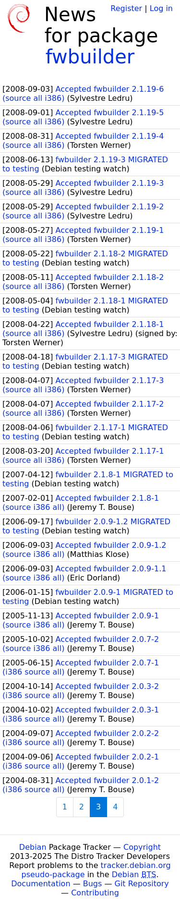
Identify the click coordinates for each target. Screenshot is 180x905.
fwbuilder (90, 57)
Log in (161, 8)
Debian (33, 847)
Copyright (142, 847)
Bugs (92, 883)
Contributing (95, 892)
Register (126, 8)
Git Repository (142, 883)
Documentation (40, 883)
